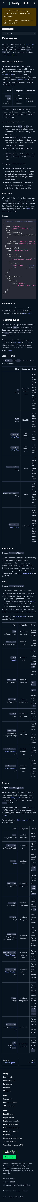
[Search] (34, 3)
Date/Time (15, 437)
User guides (7, 1099)
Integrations (15, 797)
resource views (7, 74)
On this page (7, 33)
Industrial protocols (10, 1131)
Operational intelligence (12, 1138)
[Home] (19, 3)
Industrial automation (11, 1128)
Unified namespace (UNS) (13, 1145)
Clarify (5, 1074)
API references (9, 1106)
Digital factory (8, 1117)
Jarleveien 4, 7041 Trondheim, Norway (17, 1185)
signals (32, 601)
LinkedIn (16, 1191)
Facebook (7, 1191)
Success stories (9, 1080)
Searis (11, 1197)
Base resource (11, 55)
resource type (29, 44)
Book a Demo (9, 1157)
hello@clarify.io (9, 1179)
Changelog (7, 1091)
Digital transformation (11, 1121)
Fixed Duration (10, 751)
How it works (8, 1077)
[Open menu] (4, 3)
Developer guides (10, 1102)
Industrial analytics (10, 1124)
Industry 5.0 (7, 1135)
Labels (28, 209)
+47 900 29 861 (9, 1182)
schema (18, 342)
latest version (9, 23)
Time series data (9, 1141)
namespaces (27, 573)
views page (27, 313)
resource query (21, 79)
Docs (5, 1095)
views (10, 350)
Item (5, 815)
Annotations (14, 527)
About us (6, 1087)
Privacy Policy (19, 1197)
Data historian (8, 1114)
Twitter (25, 1191)
